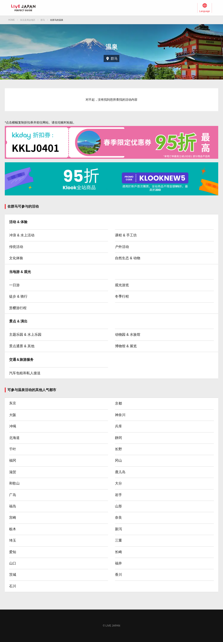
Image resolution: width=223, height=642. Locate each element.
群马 (43, 20)
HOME (11, 20)
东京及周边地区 (27, 20)
